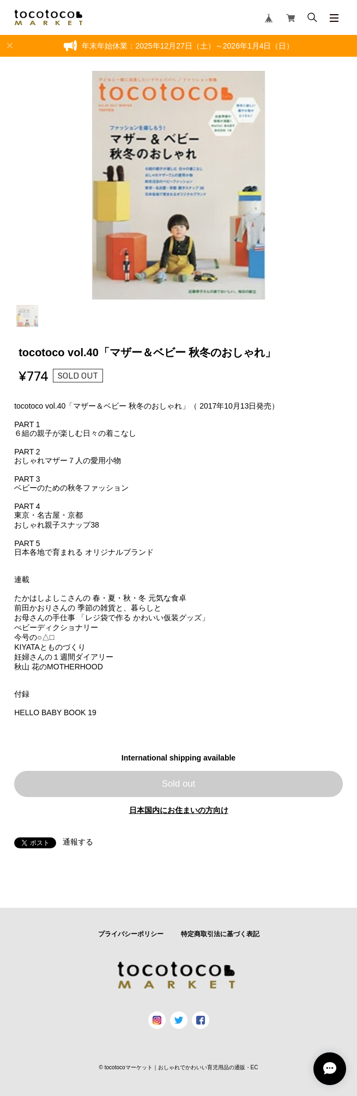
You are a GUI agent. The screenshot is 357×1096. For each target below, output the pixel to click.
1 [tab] (27, 316)
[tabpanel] (178, 185)
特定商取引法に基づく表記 (220, 934)
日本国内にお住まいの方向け (178, 810)
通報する (78, 841)
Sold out (179, 783)
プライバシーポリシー (131, 934)
